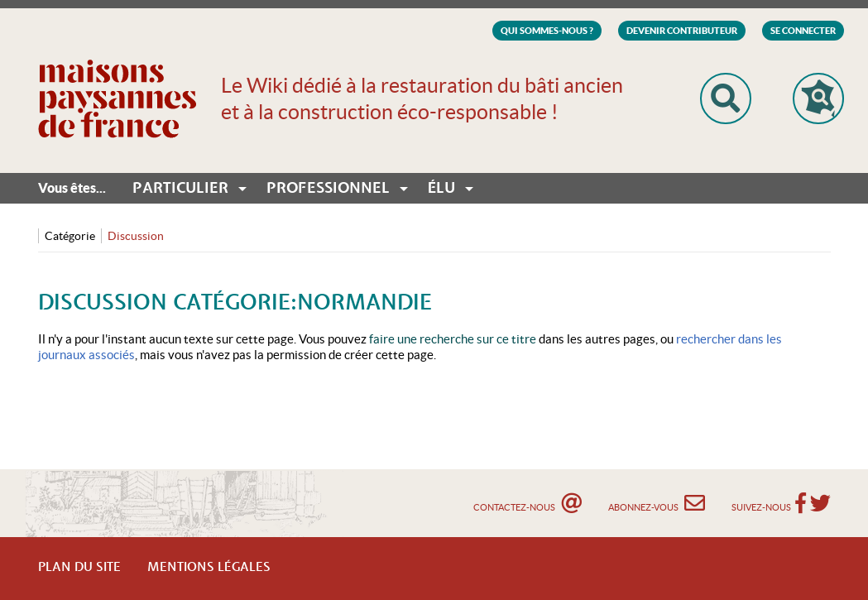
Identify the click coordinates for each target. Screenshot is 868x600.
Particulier (180, 189)
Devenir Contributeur (681, 31)
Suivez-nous (761, 507)
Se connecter (803, 31)
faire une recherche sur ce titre (452, 339)
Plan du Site (79, 567)
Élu (441, 189)
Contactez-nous (527, 502)
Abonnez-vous (656, 502)
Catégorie (70, 235)
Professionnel (328, 189)
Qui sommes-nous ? (547, 31)
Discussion (136, 235)
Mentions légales (209, 567)
